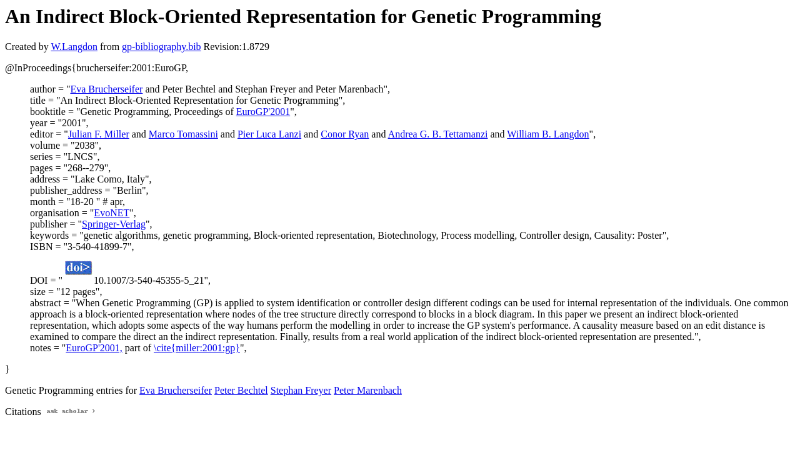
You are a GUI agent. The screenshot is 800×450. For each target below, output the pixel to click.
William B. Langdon (548, 134)
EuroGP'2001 (263, 111)
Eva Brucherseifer (106, 89)
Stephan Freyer (301, 390)
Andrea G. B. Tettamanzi (438, 134)
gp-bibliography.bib (161, 46)
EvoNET (111, 213)
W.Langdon (74, 46)
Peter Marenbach (368, 390)
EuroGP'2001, (94, 347)
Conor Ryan (345, 134)
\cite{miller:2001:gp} (197, 347)
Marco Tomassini (183, 134)
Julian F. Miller (98, 134)
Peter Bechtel (241, 390)
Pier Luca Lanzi (269, 134)
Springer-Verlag (114, 224)
